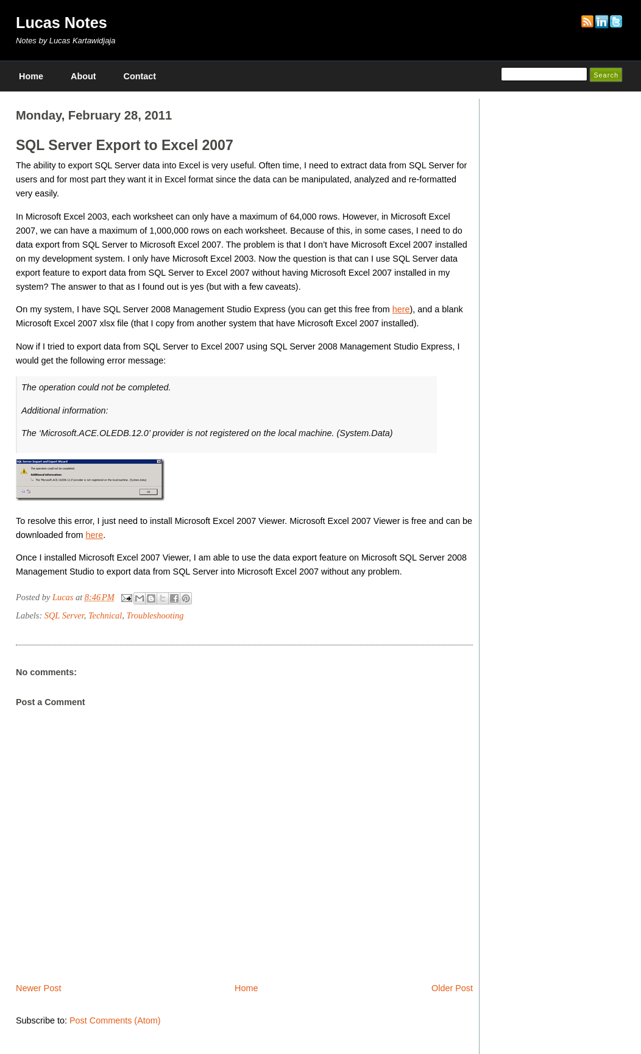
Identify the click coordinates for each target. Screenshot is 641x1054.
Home (31, 76)
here (401, 309)
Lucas (64, 597)
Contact (140, 76)
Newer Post (38, 988)
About (83, 76)
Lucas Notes (61, 22)
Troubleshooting (155, 615)
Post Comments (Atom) (115, 1020)
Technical (105, 615)
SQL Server (64, 615)
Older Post (452, 988)
